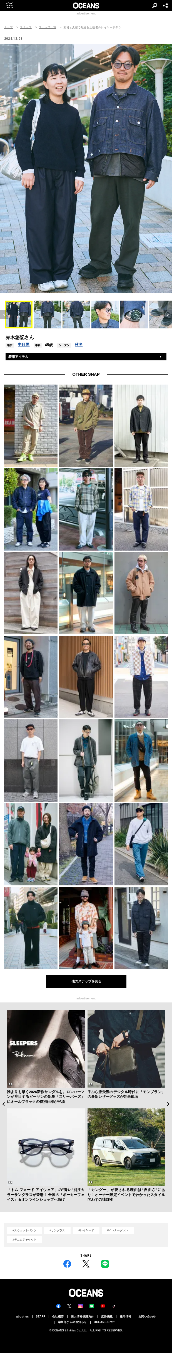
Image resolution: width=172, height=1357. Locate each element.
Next (168, 1104)
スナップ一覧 (47, 27)
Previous (3, 1104)
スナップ (26, 27)
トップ (8, 27)
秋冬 (79, 344)
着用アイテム (18, 357)
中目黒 (23, 344)
